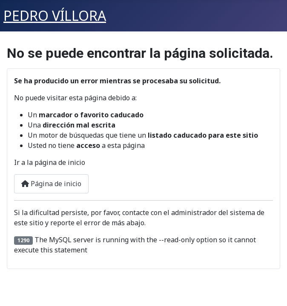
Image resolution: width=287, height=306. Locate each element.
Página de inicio (51, 183)
